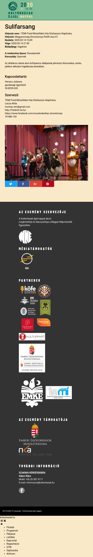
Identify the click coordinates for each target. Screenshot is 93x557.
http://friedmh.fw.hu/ (15, 110)
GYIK (9, 547)
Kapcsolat (12, 540)
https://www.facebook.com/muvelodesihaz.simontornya (33, 113)
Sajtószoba (12, 550)
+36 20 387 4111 (34, 479)
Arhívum (11, 553)
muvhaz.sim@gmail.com (17, 106)
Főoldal (10, 527)
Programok (12, 530)
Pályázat (11, 534)
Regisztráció (13, 543)
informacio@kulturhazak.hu (40, 482)
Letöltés (11, 537)
